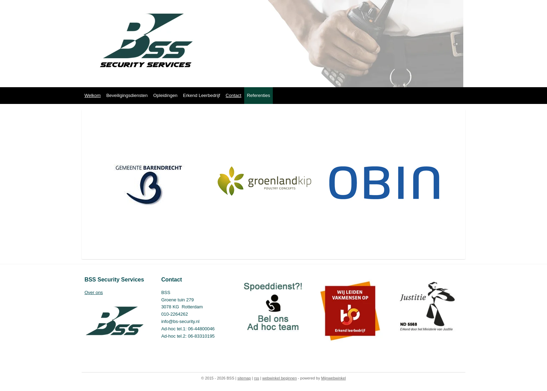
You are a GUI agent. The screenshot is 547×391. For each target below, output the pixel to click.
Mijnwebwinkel (333, 378)
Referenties (258, 95)
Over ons (93, 292)
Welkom (92, 95)
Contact (233, 95)
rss (256, 378)
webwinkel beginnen (279, 378)
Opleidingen (165, 95)
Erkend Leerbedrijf (201, 95)
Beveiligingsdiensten (127, 95)
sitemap (244, 378)
